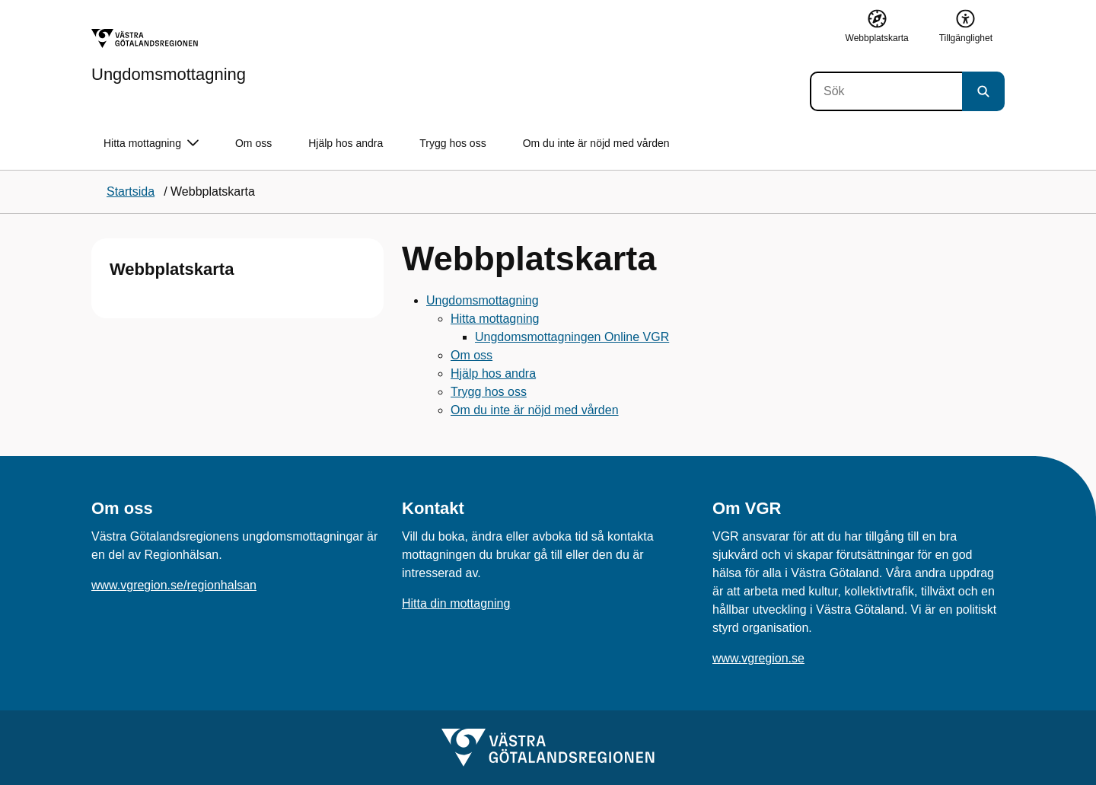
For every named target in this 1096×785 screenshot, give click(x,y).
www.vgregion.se (758, 658)
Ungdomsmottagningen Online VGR (572, 336)
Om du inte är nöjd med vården (596, 143)
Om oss (253, 143)
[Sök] (886, 91)
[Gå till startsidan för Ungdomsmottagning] (168, 55)
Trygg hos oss (452, 143)
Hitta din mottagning (456, 603)
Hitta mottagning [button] (151, 144)
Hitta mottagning (495, 318)
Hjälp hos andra (345, 143)
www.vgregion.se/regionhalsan (173, 585)
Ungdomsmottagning (482, 300)
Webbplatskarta (172, 269)
